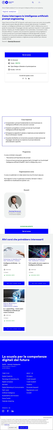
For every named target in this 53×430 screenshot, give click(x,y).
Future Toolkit (6, 398)
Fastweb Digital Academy (20, 349)
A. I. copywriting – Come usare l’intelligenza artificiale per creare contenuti (13, 310)
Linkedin (13, 411)
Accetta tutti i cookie (23, 427)
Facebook (8, 411)
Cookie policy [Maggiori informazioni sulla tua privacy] (6, 424)
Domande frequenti (32, 387)
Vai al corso (26, 55)
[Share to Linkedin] (28, 78)
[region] (26, 423)
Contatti (29, 393)
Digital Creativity (7, 376)
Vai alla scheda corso (14, 283)
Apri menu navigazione (46, 2)
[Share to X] (26, 78)
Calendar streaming (8, 401)
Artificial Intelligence (8, 393)
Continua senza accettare (47, 417)
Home (3, 7)
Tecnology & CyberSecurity (10, 379)
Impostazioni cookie (13, 427)
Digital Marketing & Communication (13, 387)
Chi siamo (29, 376)
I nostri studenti (31, 382)
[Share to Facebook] (23, 78)
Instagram (3, 411)
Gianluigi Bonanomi (14, 41)
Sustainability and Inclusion (10, 395)
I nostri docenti (31, 379)
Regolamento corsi (32, 390)
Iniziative (29, 384)
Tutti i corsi (5, 390)
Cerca (33, 2)
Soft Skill (5, 384)
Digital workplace (10, 7)
